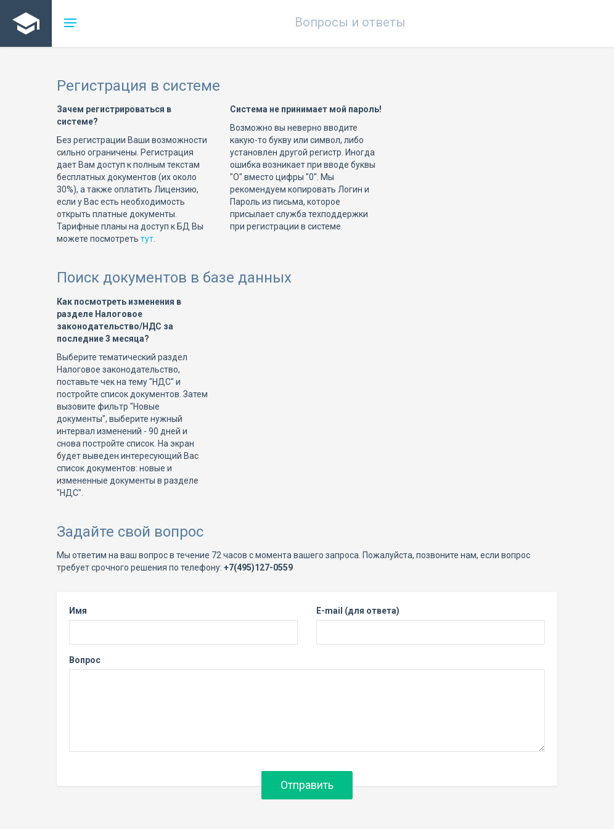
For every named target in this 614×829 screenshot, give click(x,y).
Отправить (307, 784)
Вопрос (84, 660)
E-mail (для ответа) (357, 611)
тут (147, 239)
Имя (78, 611)
